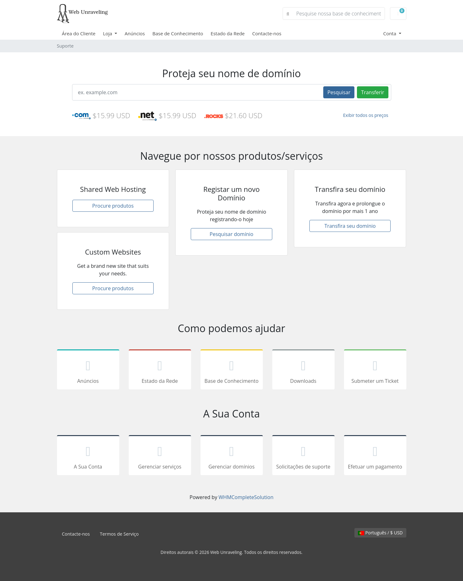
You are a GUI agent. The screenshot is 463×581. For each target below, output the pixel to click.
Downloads (303, 370)
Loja (108, 33)
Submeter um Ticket (375, 370)
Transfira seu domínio (350, 225)
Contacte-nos (266, 33)
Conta (390, 33)
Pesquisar (338, 92)
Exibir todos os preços (365, 115)
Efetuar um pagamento (375, 456)
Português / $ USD (380, 533)
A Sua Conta (88, 456)
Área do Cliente (79, 33)
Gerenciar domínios (231, 456)
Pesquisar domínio (231, 234)
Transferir (372, 92)
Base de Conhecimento (177, 33)
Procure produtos (112, 205)
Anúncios (135, 33)
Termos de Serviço (119, 534)
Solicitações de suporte (303, 456)
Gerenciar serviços (160, 456)
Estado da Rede (228, 33)
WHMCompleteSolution (245, 497)
